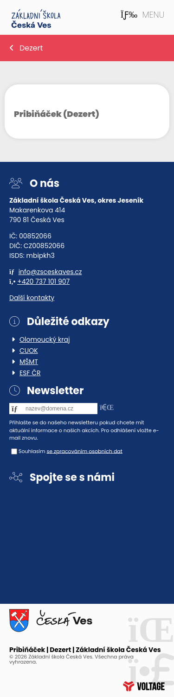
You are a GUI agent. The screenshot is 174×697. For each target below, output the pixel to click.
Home (36, 19)
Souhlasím (32, 450)
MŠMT (28, 361)
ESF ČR (30, 372)
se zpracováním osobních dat (84, 450)
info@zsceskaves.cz (50, 271)
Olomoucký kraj (44, 339)
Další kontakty (31, 297)
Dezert (31, 48)
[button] (142, 15)
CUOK (28, 350)
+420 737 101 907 (43, 281)
